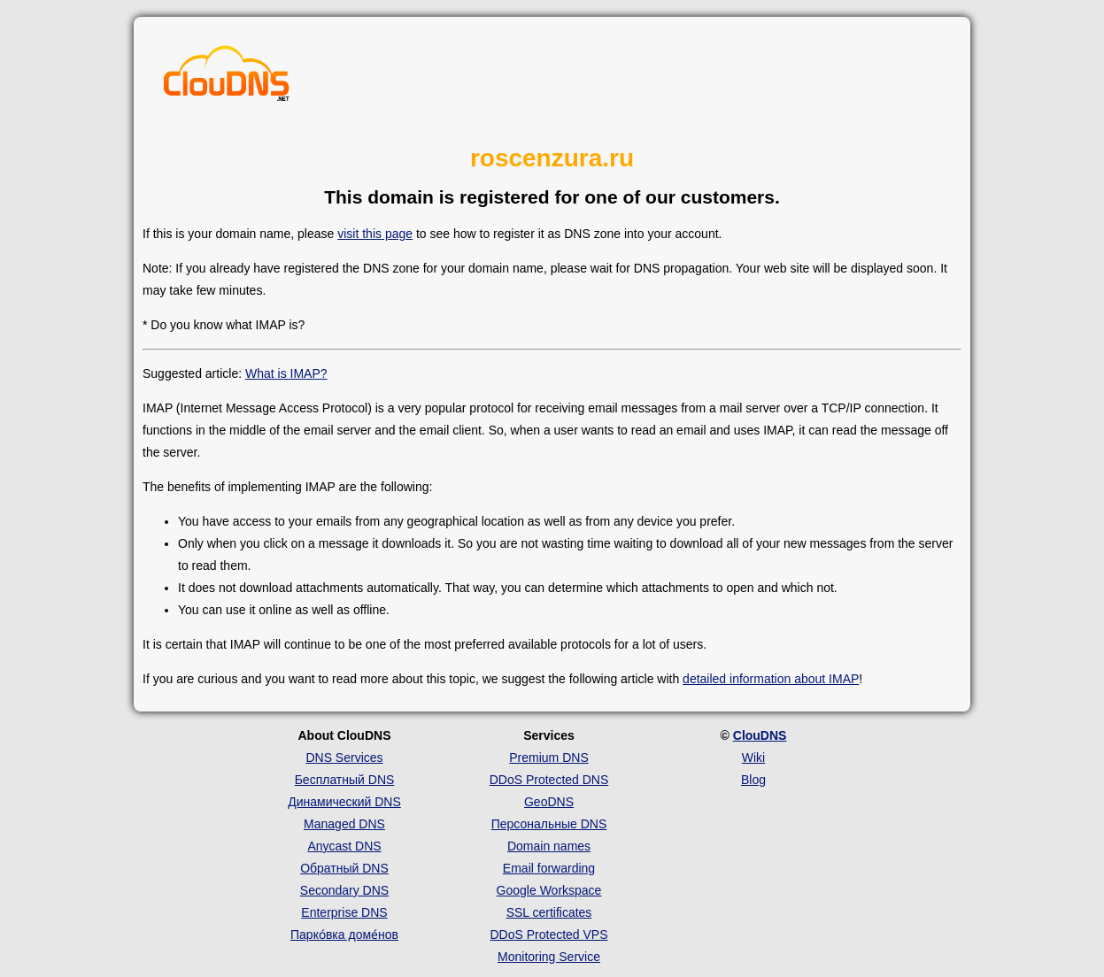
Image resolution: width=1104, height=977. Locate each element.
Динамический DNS (344, 802)
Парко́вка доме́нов (344, 934)
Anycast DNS (344, 846)
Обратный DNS (344, 868)
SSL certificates (549, 912)
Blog (753, 780)
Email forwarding (549, 868)
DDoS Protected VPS (548, 934)
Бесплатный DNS (345, 780)
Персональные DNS (549, 824)
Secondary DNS (344, 890)
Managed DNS (344, 824)
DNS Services (343, 757)
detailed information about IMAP (771, 679)
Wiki (753, 757)
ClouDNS (760, 735)
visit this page (375, 234)
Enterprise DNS (344, 912)
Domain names (549, 846)
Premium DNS (548, 757)
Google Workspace (549, 890)
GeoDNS (549, 802)
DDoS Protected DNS (549, 780)
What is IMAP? (286, 373)
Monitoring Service (549, 957)
